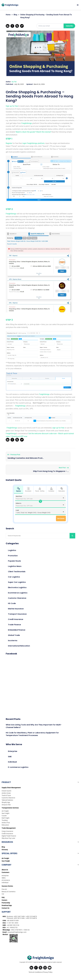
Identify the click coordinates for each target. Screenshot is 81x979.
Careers (4, 900)
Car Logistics (14, 577)
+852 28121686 (19, 918)
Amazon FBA (6, 805)
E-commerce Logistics (18, 767)
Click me (26, 930)
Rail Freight (5, 818)
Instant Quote (6, 791)
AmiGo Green (6, 793)
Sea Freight (5, 813)
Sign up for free (12, 106)
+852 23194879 (31, 916)
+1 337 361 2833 (12, 923)
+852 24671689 (19, 916)
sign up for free (58, 428)
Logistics (12, 550)
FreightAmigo (26, 123)
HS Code (12, 603)
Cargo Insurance (7, 831)
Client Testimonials (16, 571)
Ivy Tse (14, 82)
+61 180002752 (12, 927)
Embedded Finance (16, 630)
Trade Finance (14, 624)
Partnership (6, 903)
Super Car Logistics (17, 582)
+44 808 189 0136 (13, 925)
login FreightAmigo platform (33, 143)
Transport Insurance (17, 614)
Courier (4, 816)
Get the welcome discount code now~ (43, 433)
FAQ (3, 897)
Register (9, 143)
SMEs (4, 878)
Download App (7, 905)
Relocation (62, 489)
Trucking (5, 820)
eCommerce (6, 880)
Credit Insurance (15, 619)
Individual (12, 762)
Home (8, 15)
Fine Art (4, 889)
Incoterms (12, 640)
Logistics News (14, 566)
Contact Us (5, 908)
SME (10, 756)
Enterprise (12, 751)
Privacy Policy (47, 972)
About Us (5, 870)
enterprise (5, 875)
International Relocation (19, 646)
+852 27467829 (16, 930)
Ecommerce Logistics (17, 593)
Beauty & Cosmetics (8, 891)
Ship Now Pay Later (8, 838)
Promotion (13, 555)
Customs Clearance (17, 598)
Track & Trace (6, 795)
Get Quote (60, 518)
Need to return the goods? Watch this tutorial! (33, 132)
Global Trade (14, 635)
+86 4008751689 (13, 920)
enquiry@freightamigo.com (17, 932)
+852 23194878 (31, 918)
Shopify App (6, 802)
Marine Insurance (16, 608)
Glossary (5, 849)
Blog (15, 15)
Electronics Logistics (17, 587)
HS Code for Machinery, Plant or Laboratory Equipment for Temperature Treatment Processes (32, 734)
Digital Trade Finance (9, 836)
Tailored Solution (7, 800)
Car (3, 894)
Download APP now (19, 436)
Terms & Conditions (35, 972)
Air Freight (5, 811)
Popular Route (14, 561)
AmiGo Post (6, 822)
